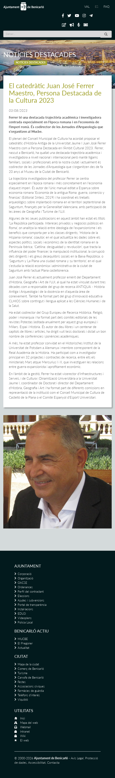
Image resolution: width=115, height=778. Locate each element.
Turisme (22, 673)
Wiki (23, 736)
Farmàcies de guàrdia (31, 690)
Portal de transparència (32, 604)
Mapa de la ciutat (28, 664)
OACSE (22, 582)
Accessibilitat (37, 762)
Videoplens (25, 618)
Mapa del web (29, 722)
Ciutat (21, 656)
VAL (87, 6)
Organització (25, 578)
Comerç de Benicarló (31, 668)
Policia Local (25, 622)
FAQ (106, 6)
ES (96, 6)
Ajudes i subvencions (31, 600)
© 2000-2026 (23, 758)
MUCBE (23, 639)
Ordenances (25, 587)
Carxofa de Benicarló (31, 677)
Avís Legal (77, 758)
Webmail (25, 727)
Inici (6, 62)
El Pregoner (25, 643)
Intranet (25, 731)
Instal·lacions (25, 609)
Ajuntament (27, 565)
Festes (22, 682)
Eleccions (23, 596)
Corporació (24, 574)
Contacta (53, 762)
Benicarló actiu (31, 631)
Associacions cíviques (31, 686)
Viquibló (23, 699)
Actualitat (23, 647)
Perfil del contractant (31, 591)
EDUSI (22, 613)
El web (24, 740)
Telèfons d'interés (29, 695)
